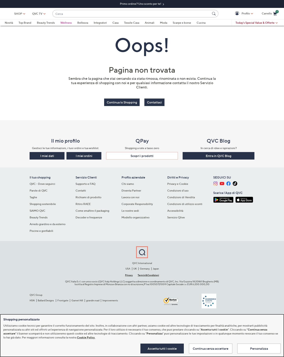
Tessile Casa (131, 24)
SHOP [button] (44, 14)
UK (135, 270)
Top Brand (25, 24)
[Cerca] (214, 14)
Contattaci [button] (154, 104)
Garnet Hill (77, 301)
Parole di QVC (39, 192)
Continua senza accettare (210, 348)
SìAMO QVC (37, 212)
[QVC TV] (63, 14)
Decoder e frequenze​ (89, 219)
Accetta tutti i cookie (161, 348)
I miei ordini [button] (84, 157)
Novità (9, 24)
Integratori (100, 24)
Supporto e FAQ (85, 185)
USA (127, 270)
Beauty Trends (46, 24)
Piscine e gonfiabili (41, 232)
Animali (149, 24)
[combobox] (144, 14)
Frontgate (62, 301)
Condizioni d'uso (178, 192)
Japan (156, 270)
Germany (145, 270)
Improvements (110, 301)
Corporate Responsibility (137, 205)
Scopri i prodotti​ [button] (142, 157)
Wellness (66, 24)
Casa (115, 24)
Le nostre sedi (130, 212)
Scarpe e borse (182, 24)
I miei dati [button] (47, 157)
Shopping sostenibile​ (43, 205)
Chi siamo (127, 185)
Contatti (81, 192)
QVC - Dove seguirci (42, 185)
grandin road (92, 301)
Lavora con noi (130, 198)
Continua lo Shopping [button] (122, 104)
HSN (32, 301)
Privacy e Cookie (177, 185)
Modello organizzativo (135, 219)
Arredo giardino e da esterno (47, 225)
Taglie (33, 198)
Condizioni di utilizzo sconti (184, 205)
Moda (163, 24)
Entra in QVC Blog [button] (218, 157)
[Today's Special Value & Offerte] (257, 24)
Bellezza (82, 24)
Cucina (201, 24)
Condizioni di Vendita (181, 198)
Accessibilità (175, 212)
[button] (237, 14)
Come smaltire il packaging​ (92, 212)
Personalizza (259, 348)
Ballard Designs (46, 301)
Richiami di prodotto (88, 198)
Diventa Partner (131, 192)
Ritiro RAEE (83, 205)
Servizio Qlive (176, 219)
